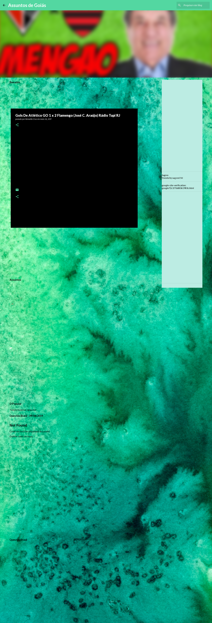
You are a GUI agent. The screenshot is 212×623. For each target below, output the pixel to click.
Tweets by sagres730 (172, 178)
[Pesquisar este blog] (194, 5)
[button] (17, 125)
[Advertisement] (74, 252)
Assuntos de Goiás (27, 5)
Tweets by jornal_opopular (23, 409)
